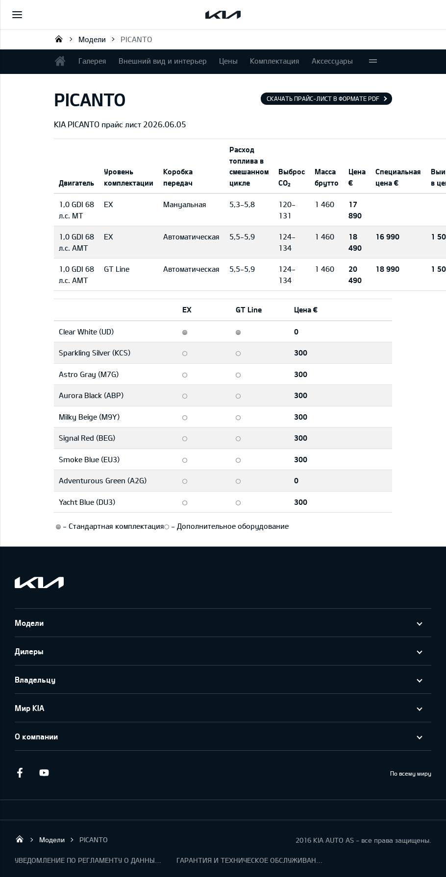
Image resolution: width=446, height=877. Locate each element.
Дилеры (29, 651)
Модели (92, 39)
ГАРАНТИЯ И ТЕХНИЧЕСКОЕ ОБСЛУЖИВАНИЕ (249, 860)
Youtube (44, 773)
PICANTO (136, 39)
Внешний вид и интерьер (163, 60)
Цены (228, 60)
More (373, 61)
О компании (36, 736)
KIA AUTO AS (59, 39)
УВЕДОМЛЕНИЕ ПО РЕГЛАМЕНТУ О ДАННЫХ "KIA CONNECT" (88, 860)
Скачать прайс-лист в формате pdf (323, 98)
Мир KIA (29, 707)
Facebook (20, 773)
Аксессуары (332, 60)
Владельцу (35, 679)
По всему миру (410, 773)
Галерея (92, 60)
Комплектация (274, 60)
